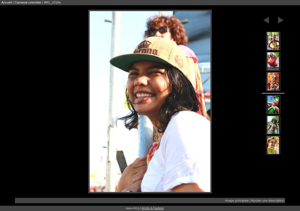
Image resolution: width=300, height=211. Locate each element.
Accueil (6, 2)
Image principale (237, 200)
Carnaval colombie (27, 2)
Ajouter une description (267, 200)
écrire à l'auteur (153, 208)
